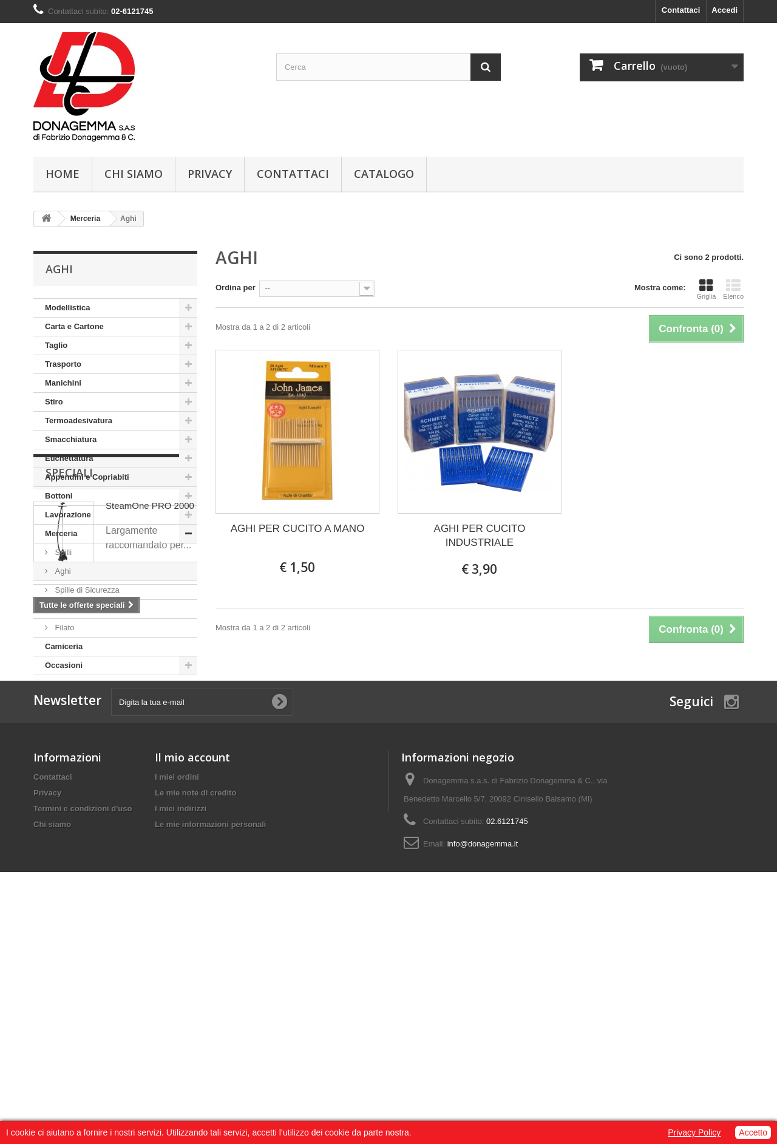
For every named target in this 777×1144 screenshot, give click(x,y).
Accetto (753, 1132)
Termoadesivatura (78, 420)
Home (63, 173)
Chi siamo (133, 173)
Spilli (62, 552)
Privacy (210, 173)
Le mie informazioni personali (210, 1044)
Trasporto (63, 364)
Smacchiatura (71, 439)
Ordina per (235, 287)
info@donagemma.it (482, 1064)
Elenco (733, 289)
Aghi (62, 571)
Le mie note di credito (195, 1013)
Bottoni (58, 495)
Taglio (56, 345)
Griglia (706, 289)
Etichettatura (69, 458)
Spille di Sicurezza (86, 589)
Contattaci (681, 10)
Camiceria (64, 646)
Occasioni (64, 665)
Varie (63, 608)
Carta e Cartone (74, 326)
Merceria (61, 533)
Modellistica (67, 307)
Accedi (724, 10)
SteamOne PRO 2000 (150, 745)
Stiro (54, 401)
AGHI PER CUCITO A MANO (298, 528)
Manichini (63, 382)
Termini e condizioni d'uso (82, 1028)
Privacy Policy (694, 1132)
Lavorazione (68, 514)
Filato (63, 627)
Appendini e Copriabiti (87, 477)
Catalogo (384, 173)
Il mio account (192, 977)
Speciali (69, 711)
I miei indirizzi (180, 1028)
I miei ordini (177, 997)
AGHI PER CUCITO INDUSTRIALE (480, 535)
